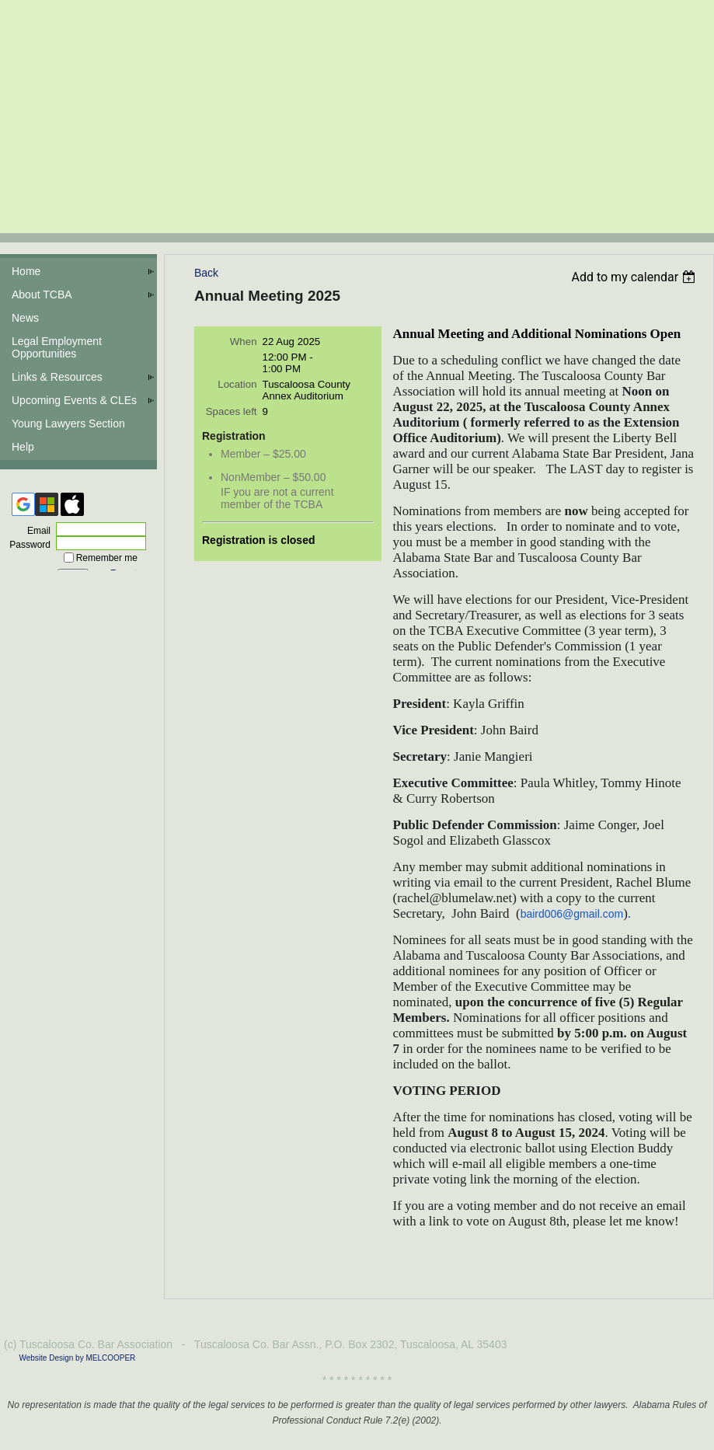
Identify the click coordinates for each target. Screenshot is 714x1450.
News (25, 318)
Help (23, 447)
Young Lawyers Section (68, 423)
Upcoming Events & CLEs (74, 400)
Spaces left (231, 411)
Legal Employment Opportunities (57, 347)
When (243, 341)
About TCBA (42, 294)
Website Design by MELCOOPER (77, 1358)
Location (237, 384)
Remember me (107, 557)
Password (27, 544)
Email (36, 530)
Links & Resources (57, 377)
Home (26, 271)
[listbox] (635, 277)
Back (206, 273)
